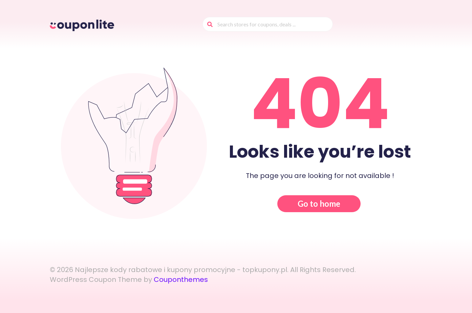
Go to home (319, 203)
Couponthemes (181, 279)
